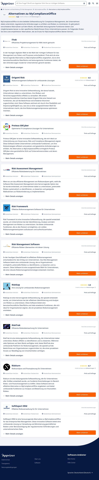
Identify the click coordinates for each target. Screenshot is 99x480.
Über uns (38, 459)
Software (37, 463)
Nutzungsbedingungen (9, 467)
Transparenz (6, 463)
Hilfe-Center (71, 463)
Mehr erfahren (82, 66)
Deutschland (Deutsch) (83, 472)
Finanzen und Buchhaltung (12, 9)
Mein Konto (71, 459)
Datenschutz (6, 460)
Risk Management (27, 9)
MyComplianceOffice (40, 9)
